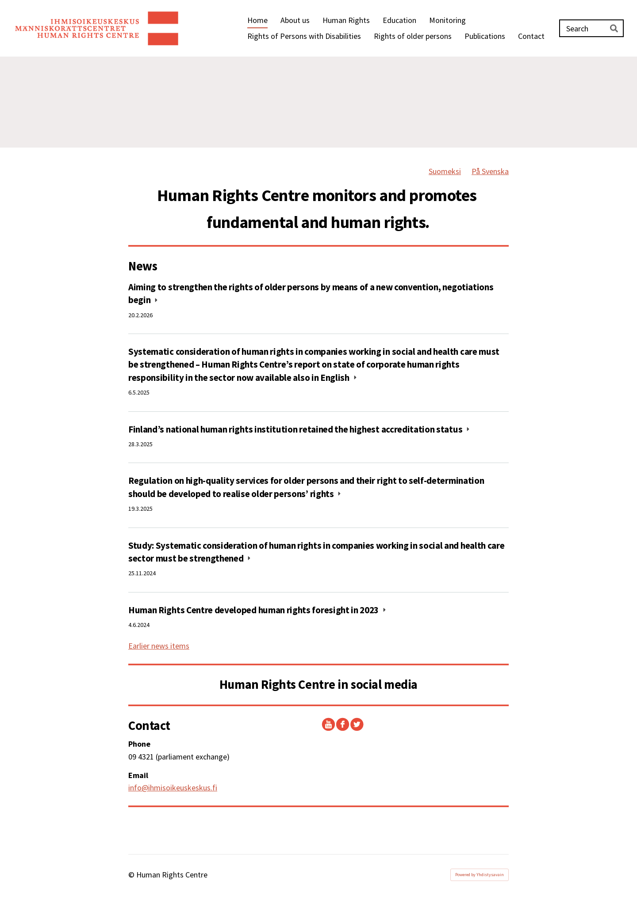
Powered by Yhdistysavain (479, 874)
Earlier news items (158, 646)
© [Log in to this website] (132, 875)
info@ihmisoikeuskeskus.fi (172, 787)
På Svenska (490, 171)
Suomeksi (445, 171)
